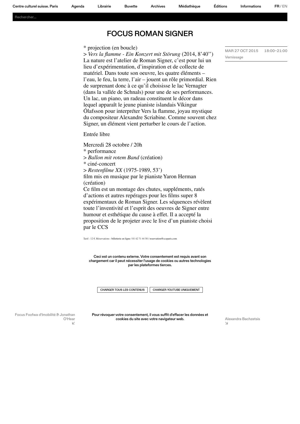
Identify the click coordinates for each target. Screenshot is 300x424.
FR (276, 6)
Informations (251, 6)
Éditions (220, 6)
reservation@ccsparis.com (163, 239)
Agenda (77, 6)
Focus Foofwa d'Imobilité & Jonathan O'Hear (45, 317)
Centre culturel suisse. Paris (35, 6)
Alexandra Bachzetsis (242, 319)
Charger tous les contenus (122, 290)
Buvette (130, 6)
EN (284, 6)
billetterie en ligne (121, 239)
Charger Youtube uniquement (176, 290)
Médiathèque (189, 6)
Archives (158, 6)
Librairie (104, 6)
